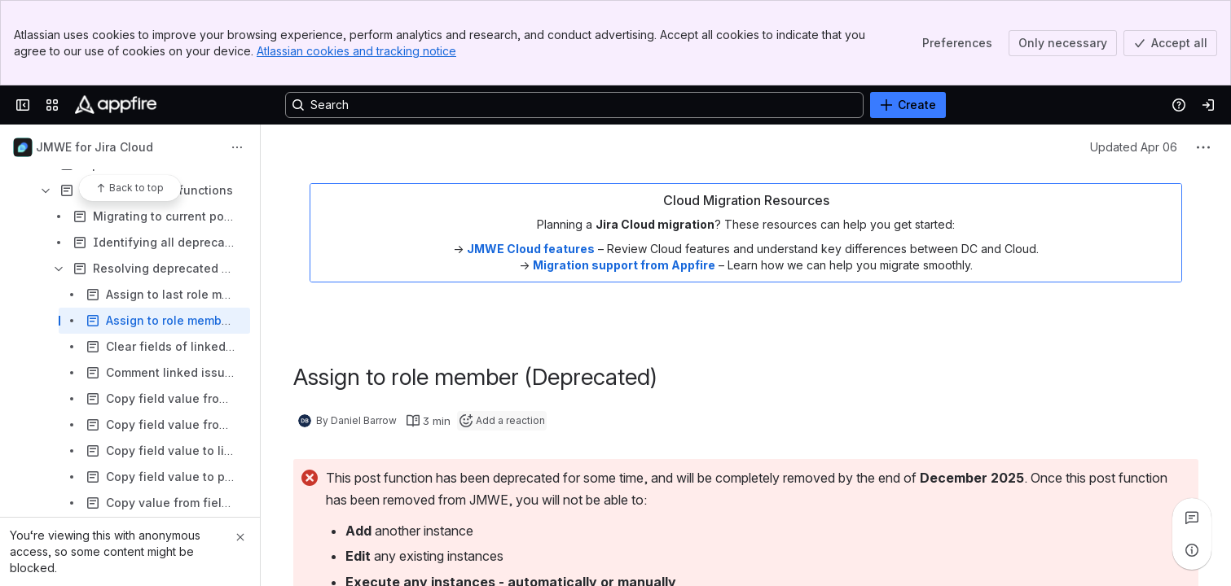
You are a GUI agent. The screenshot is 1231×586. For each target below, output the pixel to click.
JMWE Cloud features (531, 249)
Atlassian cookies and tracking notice (356, 51)
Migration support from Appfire (624, 265)
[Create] (908, 105)
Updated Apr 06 (1133, 147)
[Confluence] (116, 105)
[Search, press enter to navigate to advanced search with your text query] (574, 105)
